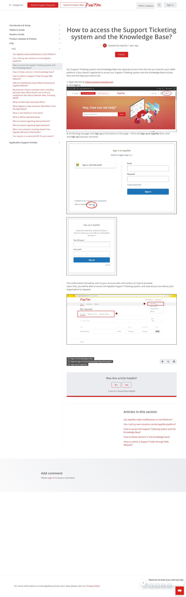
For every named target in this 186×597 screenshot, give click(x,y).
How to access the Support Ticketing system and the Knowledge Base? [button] (34, 66)
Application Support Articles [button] (23, 142)
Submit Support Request (43, 5)
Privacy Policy (93, 586)
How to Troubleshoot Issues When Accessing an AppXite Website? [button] (34, 84)
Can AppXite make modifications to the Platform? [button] (34, 54)
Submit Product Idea (73, 5)
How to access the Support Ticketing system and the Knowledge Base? (150, 431)
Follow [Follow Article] (121, 55)
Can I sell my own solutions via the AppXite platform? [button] (32, 59)
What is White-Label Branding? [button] (26, 117)
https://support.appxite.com (99, 82)
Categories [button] (16, 5)
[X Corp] (168, 362)
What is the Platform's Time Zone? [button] (28, 113)
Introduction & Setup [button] (19, 25)
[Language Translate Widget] (145, 6)
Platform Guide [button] (17, 29)
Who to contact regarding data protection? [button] (31, 121)
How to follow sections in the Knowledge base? (147, 437)
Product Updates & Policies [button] (23, 38)
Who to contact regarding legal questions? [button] (31, 125)
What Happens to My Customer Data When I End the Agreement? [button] (34, 107)
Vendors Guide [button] (16, 34)
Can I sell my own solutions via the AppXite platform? (150, 425)
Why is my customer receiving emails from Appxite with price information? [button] (31, 130)
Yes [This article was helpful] (126, 385)
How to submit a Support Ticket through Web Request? (146, 444)
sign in (51, 478)
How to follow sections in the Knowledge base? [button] (33, 72)
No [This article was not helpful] (116, 385)
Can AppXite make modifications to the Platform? (148, 420)
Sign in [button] (170, 5)
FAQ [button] (11, 43)
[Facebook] (162, 362)
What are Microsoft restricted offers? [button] (29, 102)
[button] (159, 5)
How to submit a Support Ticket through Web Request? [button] (33, 77)
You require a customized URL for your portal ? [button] (33, 136)
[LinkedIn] (174, 362)
